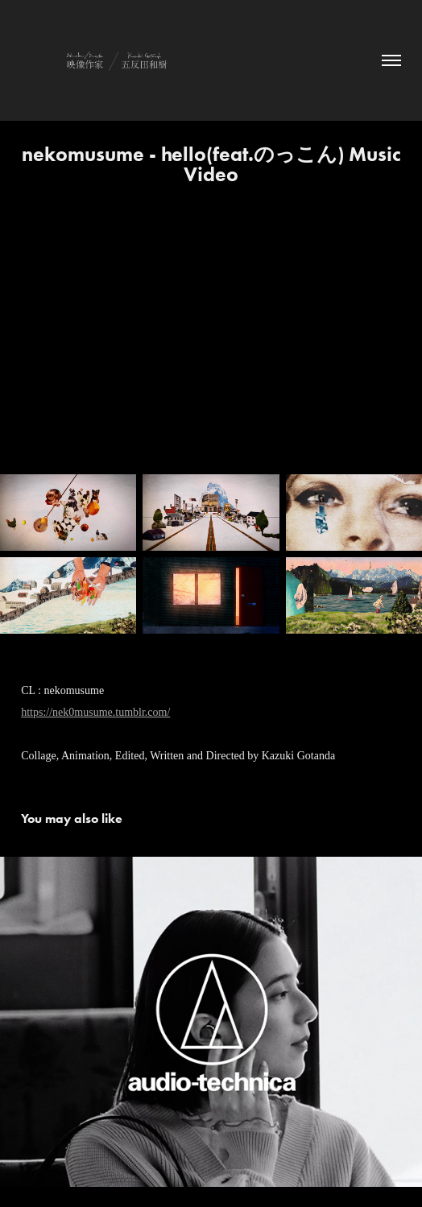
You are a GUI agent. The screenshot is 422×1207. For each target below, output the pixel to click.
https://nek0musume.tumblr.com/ (95, 712)
